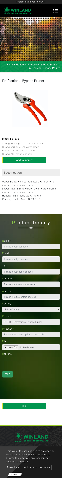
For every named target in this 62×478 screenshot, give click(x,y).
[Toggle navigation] (55, 11)
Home (10, 64)
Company (7, 278)
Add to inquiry (24, 160)
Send (7, 374)
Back (24, 406)
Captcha (7, 354)
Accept (14, 474)
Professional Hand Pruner (43, 64)
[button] (4, 110)
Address (7, 291)
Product (6, 316)
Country (7, 303)
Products (21, 64)
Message (8, 328)
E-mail (7, 253)
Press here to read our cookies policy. (29, 467)
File (4, 341)
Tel (4, 266)
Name (6, 240)
